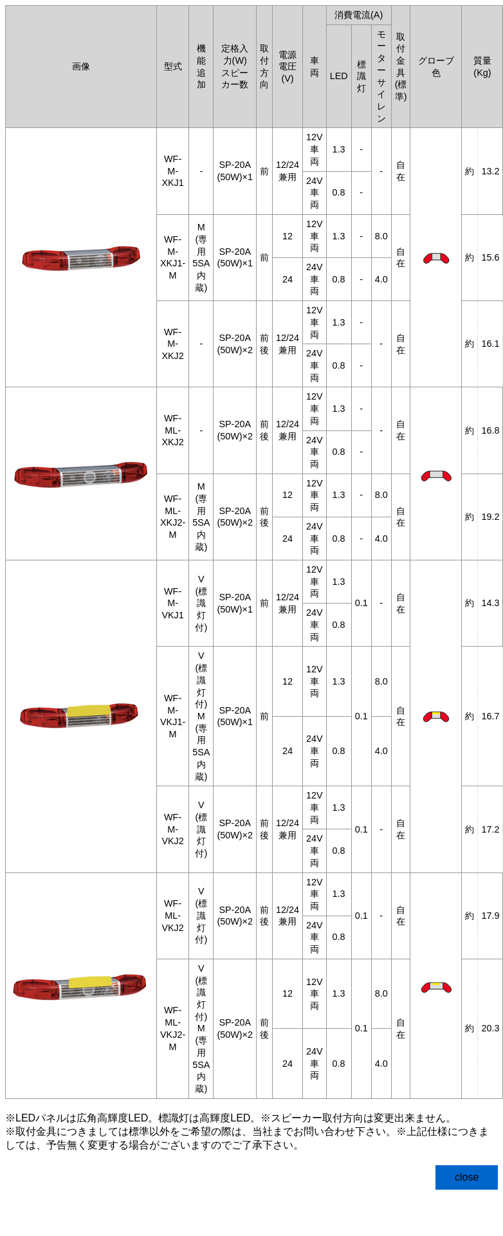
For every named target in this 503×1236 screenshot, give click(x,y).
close (467, 1177)
